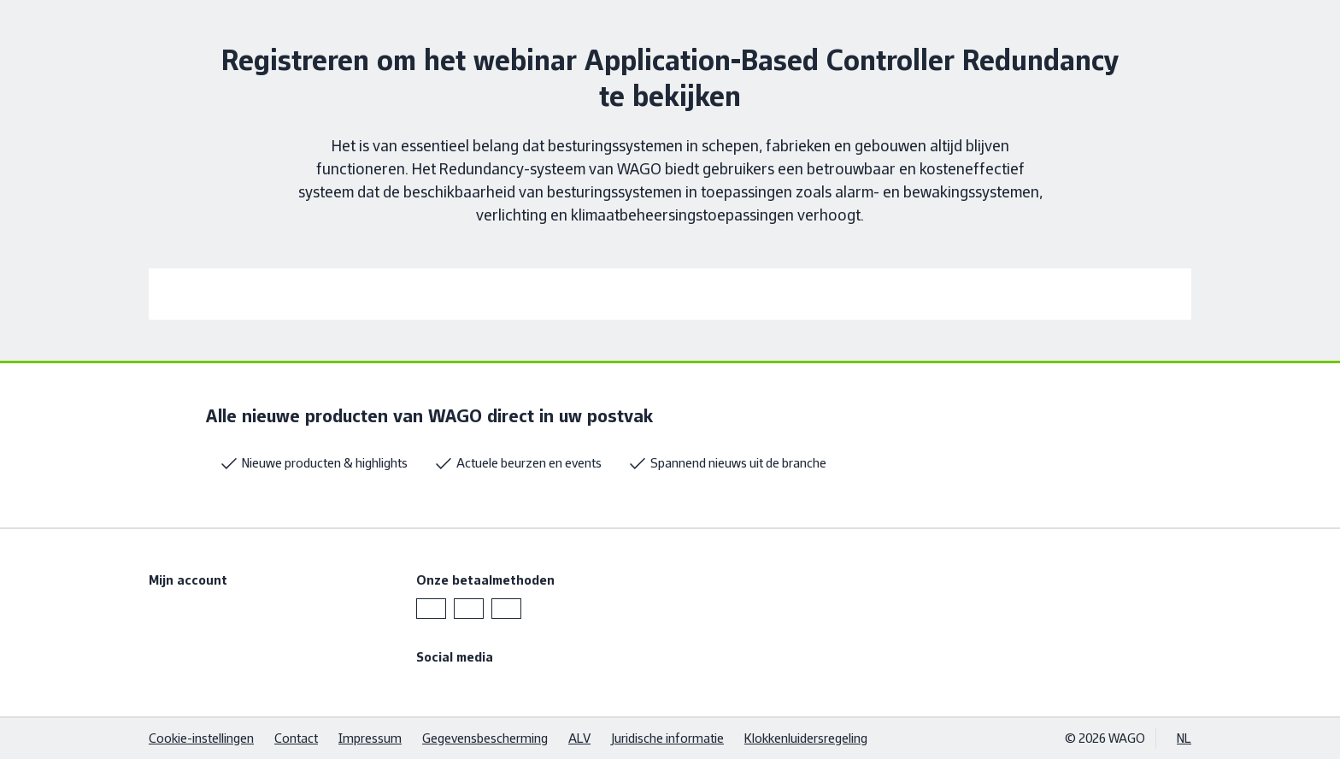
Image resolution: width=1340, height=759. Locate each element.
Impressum (370, 738)
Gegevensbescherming (485, 738)
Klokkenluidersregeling (805, 738)
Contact (296, 738)
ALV (579, 738)
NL (1184, 738)
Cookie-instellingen (201, 738)
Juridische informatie (667, 738)
